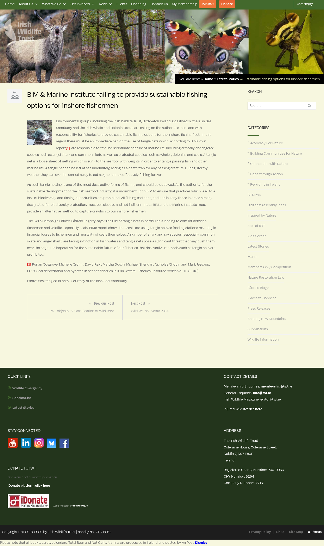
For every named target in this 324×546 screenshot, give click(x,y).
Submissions (258, 329)
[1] (68, 148)
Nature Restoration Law (266, 277)
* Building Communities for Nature (275, 153)
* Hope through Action (265, 174)
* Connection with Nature (268, 163)
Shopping (138, 4)
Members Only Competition (269, 267)
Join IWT (207, 4)
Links (280, 531)
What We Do (54, 4)
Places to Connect (262, 298)
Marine (253, 256)
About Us (28, 4)
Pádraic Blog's (258, 287)
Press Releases (259, 308)
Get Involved (82, 4)
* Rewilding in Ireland (264, 184)
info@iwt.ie (262, 393)
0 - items (315, 531)
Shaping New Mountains (267, 318)
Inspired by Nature (262, 215)
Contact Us (159, 4)
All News (254, 194)
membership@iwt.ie (276, 386)
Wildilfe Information (263, 339)
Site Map (296, 531)
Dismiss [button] (201, 542)
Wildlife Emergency (27, 388)
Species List (21, 398)
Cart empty (305, 4)
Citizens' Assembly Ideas (267, 205)
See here (255, 409)
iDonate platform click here (29, 485)
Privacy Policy (260, 531)
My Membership (184, 4)
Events (122, 4)
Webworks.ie (80, 506)
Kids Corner (257, 236)
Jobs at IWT (256, 225)
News (105, 4)
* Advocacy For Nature (265, 143)
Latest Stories (258, 246)
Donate (227, 4)
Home (10, 4)
